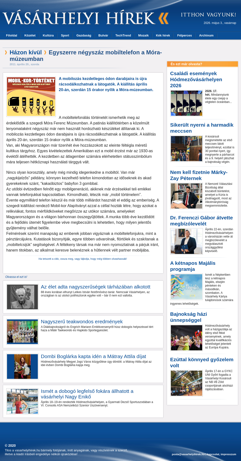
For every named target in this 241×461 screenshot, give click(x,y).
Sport (65, 35)
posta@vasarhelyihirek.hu (188, 454)
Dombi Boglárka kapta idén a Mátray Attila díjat (93, 356)
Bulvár (103, 35)
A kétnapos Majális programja (192, 266)
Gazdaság (83, 35)
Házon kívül (26, 52)
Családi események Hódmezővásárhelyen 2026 (196, 79)
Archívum (206, 35)
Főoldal (11, 35)
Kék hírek (163, 35)
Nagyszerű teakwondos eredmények (82, 321)
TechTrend (123, 35)
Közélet (29, 35)
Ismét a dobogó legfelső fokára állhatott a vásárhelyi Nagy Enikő (87, 393)
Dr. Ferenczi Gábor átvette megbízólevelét (201, 220)
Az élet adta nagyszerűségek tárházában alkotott (95, 286)
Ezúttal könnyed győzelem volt (202, 362)
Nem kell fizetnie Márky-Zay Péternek (199, 175)
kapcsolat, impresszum (221, 454)
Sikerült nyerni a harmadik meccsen (202, 128)
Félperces (184, 35)
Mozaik (143, 35)
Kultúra (48, 35)
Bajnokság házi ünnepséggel (188, 317)
